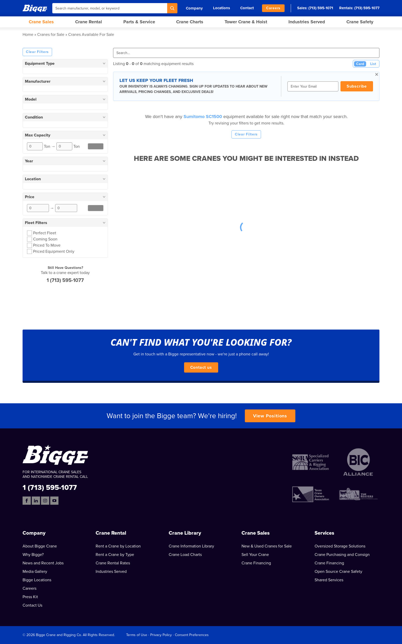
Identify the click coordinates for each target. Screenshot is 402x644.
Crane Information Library (191, 546)
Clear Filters (37, 52)
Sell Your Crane (255, 554)
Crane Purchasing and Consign (342, 554)
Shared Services (329, 580)
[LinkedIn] (36, 501)
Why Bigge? (33, 554)
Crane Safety (359, 22)
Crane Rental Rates (113, 563)
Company (194, 8)
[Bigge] (35, 8)
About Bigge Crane (40, 546)
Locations (221, 8)
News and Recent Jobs (43, 563)
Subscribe (357, 86)
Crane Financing (256, 563)
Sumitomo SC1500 (203, 116)
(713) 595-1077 (366, 8)
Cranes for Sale (50, 34)
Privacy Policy (161, 635)
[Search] (172, 8)
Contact (247, 8)
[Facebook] (27, 501)
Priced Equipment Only (53, 251)
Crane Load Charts (185, 554)
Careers (273, 8)
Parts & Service (139, 22)
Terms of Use (136, 635)
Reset (96, 146)
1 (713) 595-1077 (65, 280)
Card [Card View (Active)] (360, 64)
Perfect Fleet (44, 233)
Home (28, 34)
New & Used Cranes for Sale (267, 546)
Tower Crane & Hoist (246, 22)
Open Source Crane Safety (338, 571)
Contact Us (32, 605)
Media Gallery (35, 571)
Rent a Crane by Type (115, 554)
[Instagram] (45, 501)
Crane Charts (189, 22)
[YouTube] (54, 501)
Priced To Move (47, 245)
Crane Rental (88, 22)
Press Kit (30, 596)
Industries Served (306, 22)
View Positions (270, 416)
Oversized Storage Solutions (340, 546)
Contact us (201, 367)
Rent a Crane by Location (118, 546)
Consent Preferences (192, 635)
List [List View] (373, 64)
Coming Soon (45, 239)
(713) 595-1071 (320, 8)
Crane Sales (41, 22)
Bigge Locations (37, 580)
